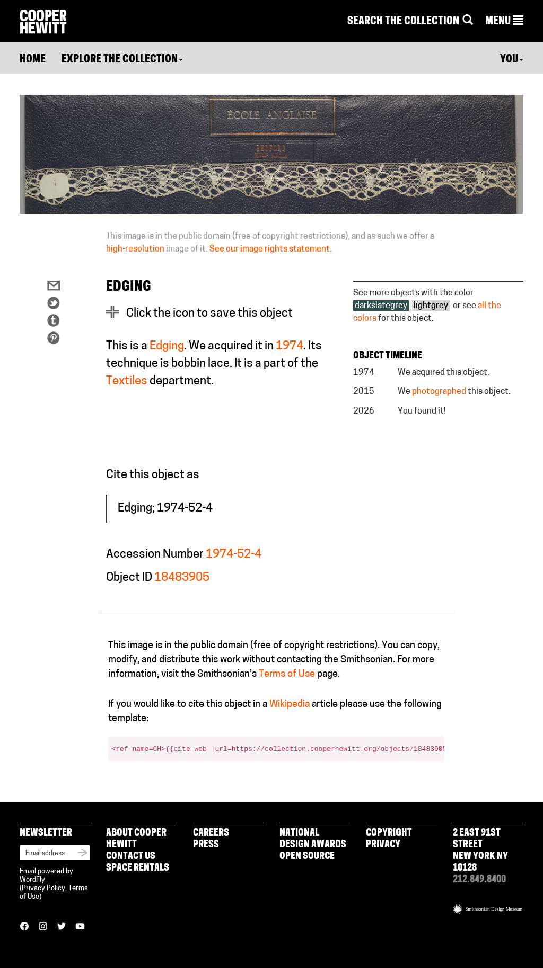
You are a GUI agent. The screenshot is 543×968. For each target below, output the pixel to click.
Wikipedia (289, 705)
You (511, 60)
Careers (211, 833)
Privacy (383, 845)
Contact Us (130, 857)
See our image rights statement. (270, 249)
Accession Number (155, 555)
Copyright (389, 833)
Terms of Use (287, 674)
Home (33, 60)
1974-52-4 (233, 555)
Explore (122, 60)
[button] (504, 22)
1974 (289, 346)
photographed (439, 392)
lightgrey (431, 306)
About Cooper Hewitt (136, 839)
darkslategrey (381, 306)
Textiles (126, 381)
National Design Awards (312, 839)
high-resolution (135, 249)
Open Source (307, 857)
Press (206, 845)
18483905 (181, 578)
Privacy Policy (43, 888)
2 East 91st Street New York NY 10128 (480, 850)
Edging (167, 346)
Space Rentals (137, 868)
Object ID (129, 578)
